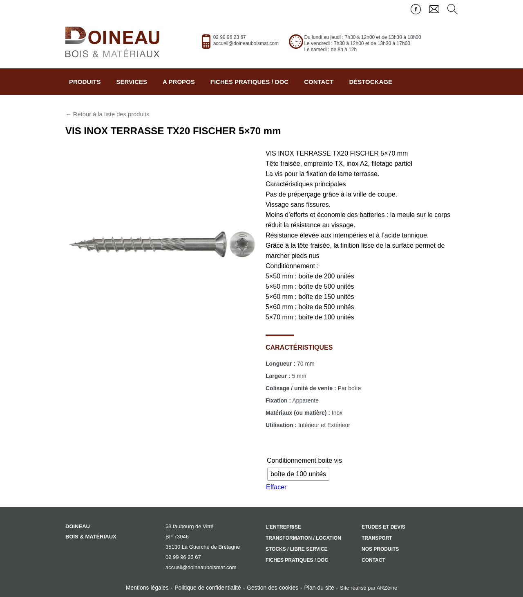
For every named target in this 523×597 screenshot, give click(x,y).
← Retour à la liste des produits (107, 114)
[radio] (298, 474)
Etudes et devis (383, 527)
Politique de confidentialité (207, 587)
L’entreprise (283, 527)
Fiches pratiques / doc (249, 81)
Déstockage (370, 81)
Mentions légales (147, 587)
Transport (377, 538)
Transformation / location (303, 538)
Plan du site (319, 587)
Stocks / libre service (297, 549)
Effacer (276, 487)
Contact (318, 81)
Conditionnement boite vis (304, 460)
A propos (179, 81)
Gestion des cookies (272, 587)
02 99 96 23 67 (229, 37)
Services (132, 81)
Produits (85, 81)
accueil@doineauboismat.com (246, 43)
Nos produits (380, 549)
